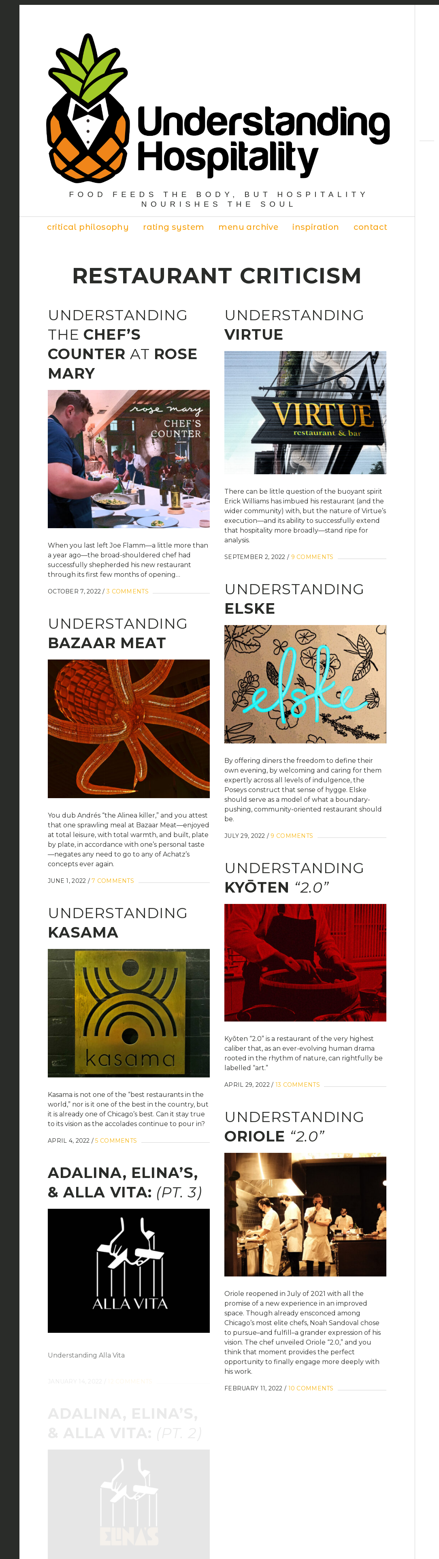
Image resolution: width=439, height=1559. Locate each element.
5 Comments (116, 1144)
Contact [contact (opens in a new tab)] (371, 227)
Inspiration (315, 227)
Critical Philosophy (88, 227)
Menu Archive (248, 227)
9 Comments (312, 557)
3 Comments (128, 591)
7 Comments (113, 880)
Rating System (173, 227)
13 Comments (297, 1084)
